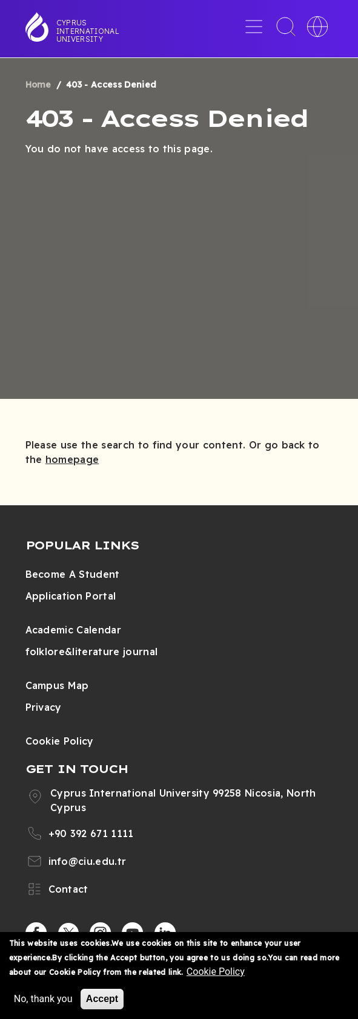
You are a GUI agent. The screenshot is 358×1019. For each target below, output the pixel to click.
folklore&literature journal (91, 651)
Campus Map (57, 685)
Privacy (43, 707)
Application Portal (70, 596)
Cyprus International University (87, 31)
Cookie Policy (59, 741)
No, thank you (43, 999)
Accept (102, 999)
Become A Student (72, 574)
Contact (68, 889)
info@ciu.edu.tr (87, 861)
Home (38, 84)
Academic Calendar (73, 630)
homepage (72, 459)
